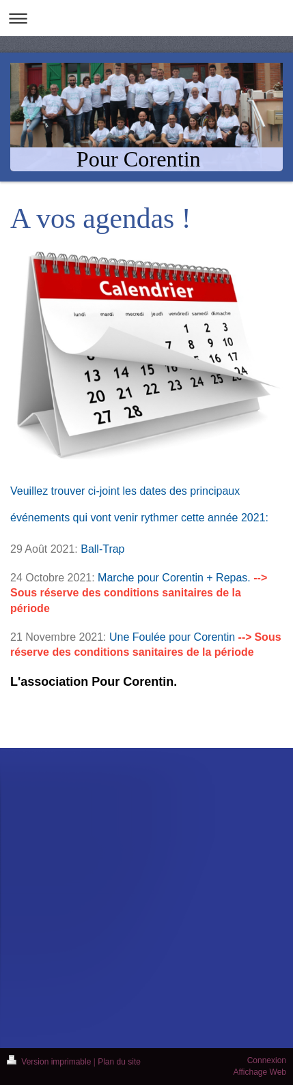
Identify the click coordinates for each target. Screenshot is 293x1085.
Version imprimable (50, 1062)
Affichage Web (259, 1072)
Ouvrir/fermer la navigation (146, 18)
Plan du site (119, 1062)
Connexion (266, 1060)
